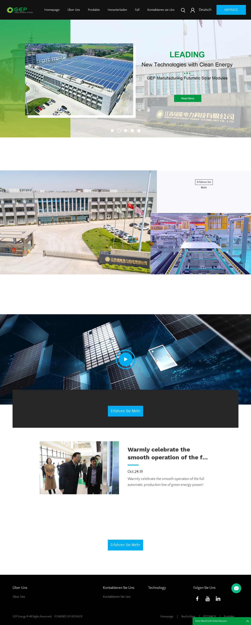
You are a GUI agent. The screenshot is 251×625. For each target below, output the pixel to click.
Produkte (94, 10)
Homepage (52, 10)
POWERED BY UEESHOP (69, 616)
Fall (137, 10)
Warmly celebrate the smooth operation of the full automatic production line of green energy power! (169, 453)
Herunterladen (117, 10)
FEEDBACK (209, 616)
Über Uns (73, 10)
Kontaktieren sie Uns (161, 10)
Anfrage (231, 10)
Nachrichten (188, 616)
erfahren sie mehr (204, 183)
